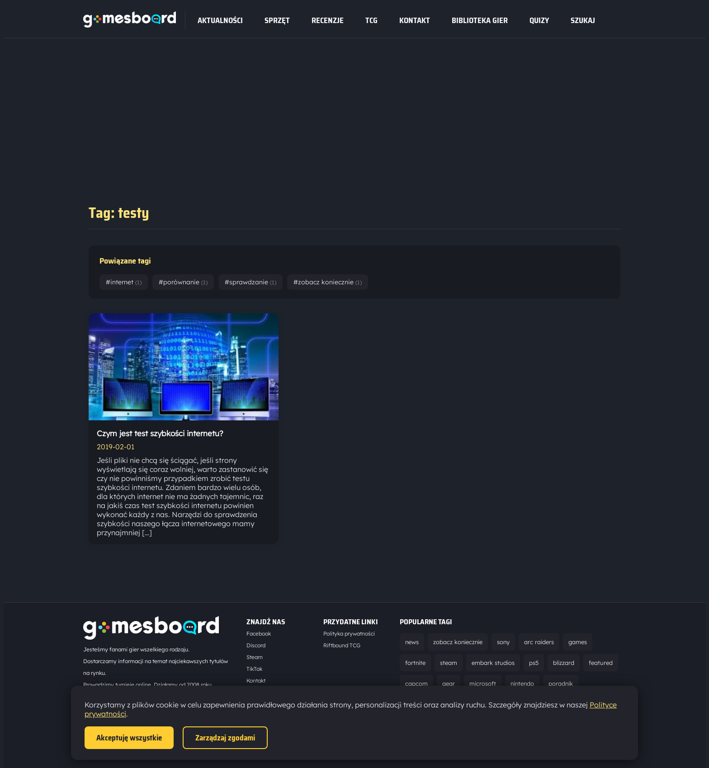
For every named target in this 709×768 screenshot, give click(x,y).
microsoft (482, 683)
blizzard (563, 662)
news (412, 641)
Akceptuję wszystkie (129, 738)
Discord (255, 645)
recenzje (328, 20)
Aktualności (220, 20)
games (577, 641)
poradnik (560, 683)
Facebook (258, 633)
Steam (254, 657)
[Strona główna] (129, 24)
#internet (124, 282)
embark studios (493, 662)
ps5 (534, 662)
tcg (371, 20)
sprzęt (277, 20)
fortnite (415, 662)
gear (448, 683)
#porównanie (183, 282)
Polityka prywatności (349, 633)
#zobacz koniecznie (327, 282)
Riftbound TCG (341, 645)
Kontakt (414, 20)
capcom (416, 683)
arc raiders (539, 641)
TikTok (254, 668)
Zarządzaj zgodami (225, 738)
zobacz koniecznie (457, 641)
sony (503, 641)
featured (601, 662)
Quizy (539, 20)
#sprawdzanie (250, 282)
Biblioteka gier (480, 20)
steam (448, 662)
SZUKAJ (583, 20)
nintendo (522, 683)
